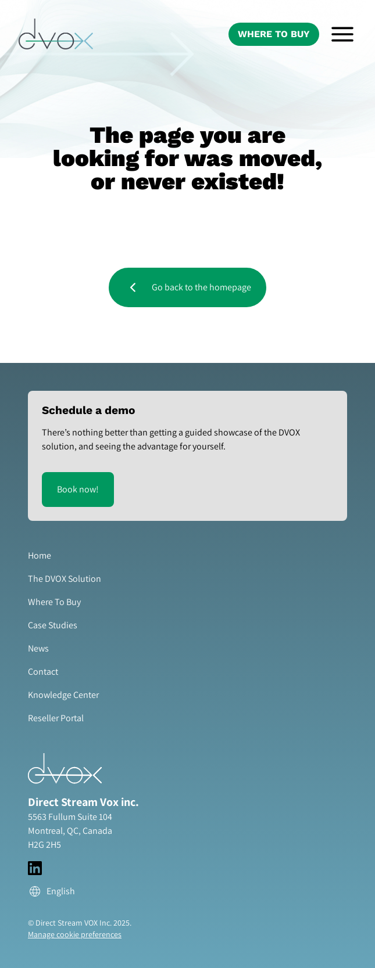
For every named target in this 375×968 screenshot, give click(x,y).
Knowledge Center (63, 695)
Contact (43, 671)
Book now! (78, 489)
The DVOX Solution (64, 579)
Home (39, 555)
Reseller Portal (56, 718)
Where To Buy (274, 33)
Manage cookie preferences (75, 934)
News (38, 648)
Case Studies (52, 625)
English (51, 891)
